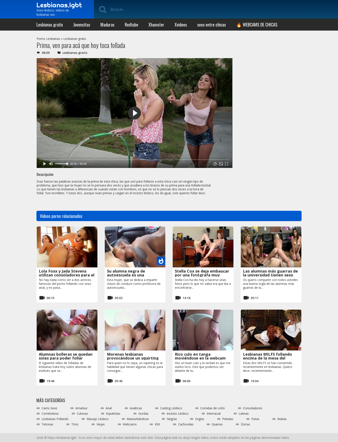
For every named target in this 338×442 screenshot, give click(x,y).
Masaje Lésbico (98, 419)
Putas (255, 419)
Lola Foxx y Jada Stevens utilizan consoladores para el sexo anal (66, 274)
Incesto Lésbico (178, 413)
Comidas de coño (212, 408)
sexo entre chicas (211, 24)
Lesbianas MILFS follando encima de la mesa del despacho (267, 358)
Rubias (282, 419)
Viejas (101, 424)
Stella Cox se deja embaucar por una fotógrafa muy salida (202, 274)
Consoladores (252, 408)
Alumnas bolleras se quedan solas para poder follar (65, 356)
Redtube (131, 24)
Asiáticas (136, 408)
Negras (172, 419)
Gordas (143, 413)
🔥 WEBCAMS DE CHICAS (256, 24)
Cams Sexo (49, 408)
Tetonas (47, 424)
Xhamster (156, 24)
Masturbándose (138, 419)
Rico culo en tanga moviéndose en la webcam (200, 356)
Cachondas (186, 424)
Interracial (214, 413)
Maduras (107, 24)
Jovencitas (81, 24)
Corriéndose (50, 413)
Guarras (217, 424)
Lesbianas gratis (49, 24)
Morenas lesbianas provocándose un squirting (133, 356)
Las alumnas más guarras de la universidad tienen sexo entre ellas (270, 274)
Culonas (82, 413)
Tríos (74, 424)
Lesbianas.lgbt (59, 5)
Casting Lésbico (171, 408)
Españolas (113, 413)
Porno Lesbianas (48, 39)
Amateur (81, 408)
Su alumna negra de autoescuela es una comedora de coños (126, 274)
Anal (109, 408)
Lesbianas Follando (55, 419)
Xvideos (181, 24)
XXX (157, 424)
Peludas (227, 419)
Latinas (244, 413)
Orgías (199, 419)
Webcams (130, 424)
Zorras (245, 424)
